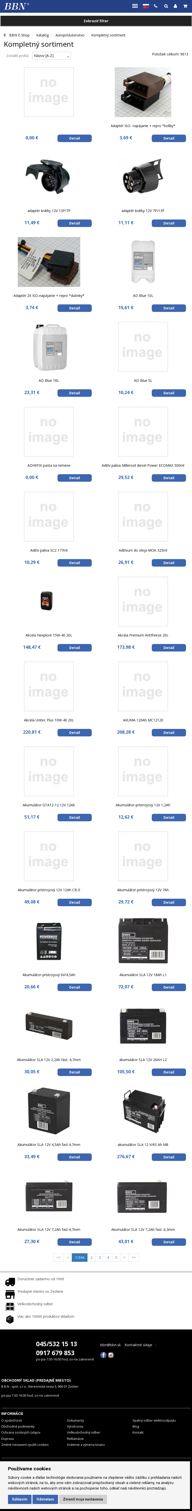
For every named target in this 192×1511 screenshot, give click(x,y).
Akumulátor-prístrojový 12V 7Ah (143, 889)
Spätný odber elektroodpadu (154, 1420)
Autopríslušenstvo (70, 35)
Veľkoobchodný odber (83, 1432)
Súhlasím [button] (20, 1499)
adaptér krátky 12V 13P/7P (49, 210)
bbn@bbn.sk (110, 1345)
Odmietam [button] (45, 1499)
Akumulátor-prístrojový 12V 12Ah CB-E (49, 889)
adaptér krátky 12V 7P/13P (143, 210)
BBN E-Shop (19, 35)
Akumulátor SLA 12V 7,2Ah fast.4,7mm (49, 1229)
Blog (135, 1426)
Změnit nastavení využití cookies (25, 1445)
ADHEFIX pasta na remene (49, 465)
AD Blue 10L (143, 295)
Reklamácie (75, 1439)
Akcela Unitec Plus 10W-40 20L (49, 720)
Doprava (7, 1439)
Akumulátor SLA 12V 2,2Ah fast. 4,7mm (49, 1059)
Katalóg (42, 35)
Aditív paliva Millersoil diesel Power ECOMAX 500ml (143, 465)
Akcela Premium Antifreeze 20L (143, 635)
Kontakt (138, 1432)
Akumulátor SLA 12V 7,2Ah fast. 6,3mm (143, 1229)
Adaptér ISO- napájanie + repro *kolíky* (143, 125)
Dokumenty (75, 1420)
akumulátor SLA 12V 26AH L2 (143, 1059)
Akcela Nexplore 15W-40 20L (49, 635)
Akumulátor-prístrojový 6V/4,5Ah (48, 974)
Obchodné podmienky (17, 1426)
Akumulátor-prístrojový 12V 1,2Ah (143, 805)
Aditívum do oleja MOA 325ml (143, 550)
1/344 (81, 1257)
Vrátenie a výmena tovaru (86, 1445)
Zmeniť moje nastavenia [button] (83, 1499)
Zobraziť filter (96, 20)
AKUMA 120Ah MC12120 (143, 720)
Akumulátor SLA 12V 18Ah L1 (143, 974)
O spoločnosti (11, 1420)
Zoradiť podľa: (17, 55)
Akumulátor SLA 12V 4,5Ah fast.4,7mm (49, 1144)
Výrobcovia (75, 1426)
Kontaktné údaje (138, 1345)
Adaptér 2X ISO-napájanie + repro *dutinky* (49, 295)
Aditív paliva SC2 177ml (49, 550)
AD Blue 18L (49, 380)
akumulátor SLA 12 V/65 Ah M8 (143, 1144)
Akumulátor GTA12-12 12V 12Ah (49, 805)
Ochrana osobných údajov (20, 1432)
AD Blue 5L (143, 380)
